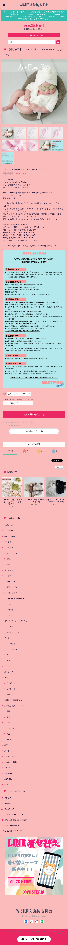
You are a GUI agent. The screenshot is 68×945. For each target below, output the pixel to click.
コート (9, 655)
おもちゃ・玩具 (10, 762)
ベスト (9, 661)
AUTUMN (8, 779)
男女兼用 (7, 542)
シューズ (7, 723)
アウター (7, 638)
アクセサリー (9, 756)
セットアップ (9, 570)
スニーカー (11, 734)
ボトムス (7, 604)
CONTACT (9, 809)
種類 (4, 394)
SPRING (7, 768)
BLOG (7, 804)
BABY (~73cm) (10, 525)
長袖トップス (12, 593)
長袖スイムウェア (14, 694)
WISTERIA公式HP (12, 826)
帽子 (6, 745)
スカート (10, 610)
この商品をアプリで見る (34, 431)
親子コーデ (8, 672)
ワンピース (11, 627)
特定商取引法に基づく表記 (16, 820)
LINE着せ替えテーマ (13, 831)
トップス (7, 576)
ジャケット (11, 644)
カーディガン (12, 649)
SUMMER (8, 774)
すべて (11, 451)
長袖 (8, 565)
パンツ (9, 615)
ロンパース (8, 548)
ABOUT (8, 798)
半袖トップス (12, 587)
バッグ (7, 751)
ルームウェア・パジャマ (14, 706)
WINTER (7, 785)
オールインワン (13, 632)
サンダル (10, 728)
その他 (9, 740)
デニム (7, 666)
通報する (59, 467)
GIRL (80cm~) (9, 536)
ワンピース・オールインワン (15, 621)
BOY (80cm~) (9, 531)
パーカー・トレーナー (15, 599)
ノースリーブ (12, 553)
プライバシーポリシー (14, 815)
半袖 (8, 559)
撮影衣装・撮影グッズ (13, 700)
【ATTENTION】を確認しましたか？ (18, 399)
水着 (6, 678)
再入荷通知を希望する (34, 414)
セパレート (11, 689)
